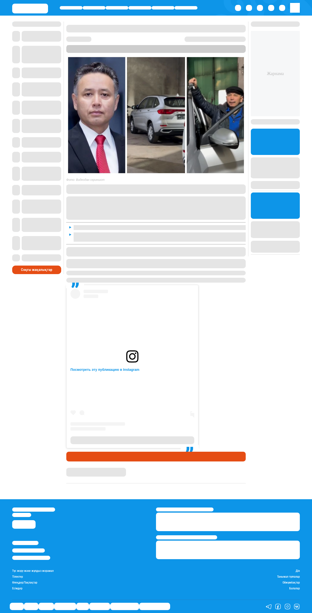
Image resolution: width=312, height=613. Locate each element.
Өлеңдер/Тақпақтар (24, 582)
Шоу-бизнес (186, 7)
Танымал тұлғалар (288, 576)
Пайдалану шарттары (31, 558)
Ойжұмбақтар (291, 582)
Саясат (71, 7)
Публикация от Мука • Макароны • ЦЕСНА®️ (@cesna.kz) (132, 440)
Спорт (162, 7)
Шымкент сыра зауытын (141, 273)
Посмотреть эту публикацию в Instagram (104, 370)
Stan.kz (147, 50)
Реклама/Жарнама (28, 550)
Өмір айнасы (140, 7)
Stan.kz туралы (25, 543)
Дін (298, 571)
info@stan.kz (21, 515)
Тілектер (17, 576)
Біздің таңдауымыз (155, 606)
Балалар (294, 588)
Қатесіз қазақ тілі (124, 606)
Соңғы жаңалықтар (36, 270)
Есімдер (17, 588)
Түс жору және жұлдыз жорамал (33, 571)
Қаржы (94, 7)
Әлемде (117, 7)
